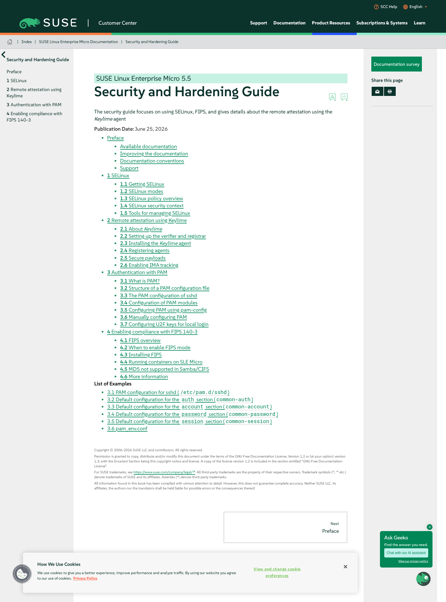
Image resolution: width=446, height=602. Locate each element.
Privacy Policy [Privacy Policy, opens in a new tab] (85, 578)
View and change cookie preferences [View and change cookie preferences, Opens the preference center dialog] (277, 572)
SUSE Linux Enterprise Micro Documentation (78, 41)
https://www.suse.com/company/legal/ (163, 472)
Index (27, 41)
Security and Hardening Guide (152, 41)
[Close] (345, 566)
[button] (22, 574)
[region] (190, 573)
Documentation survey (397, 64)
